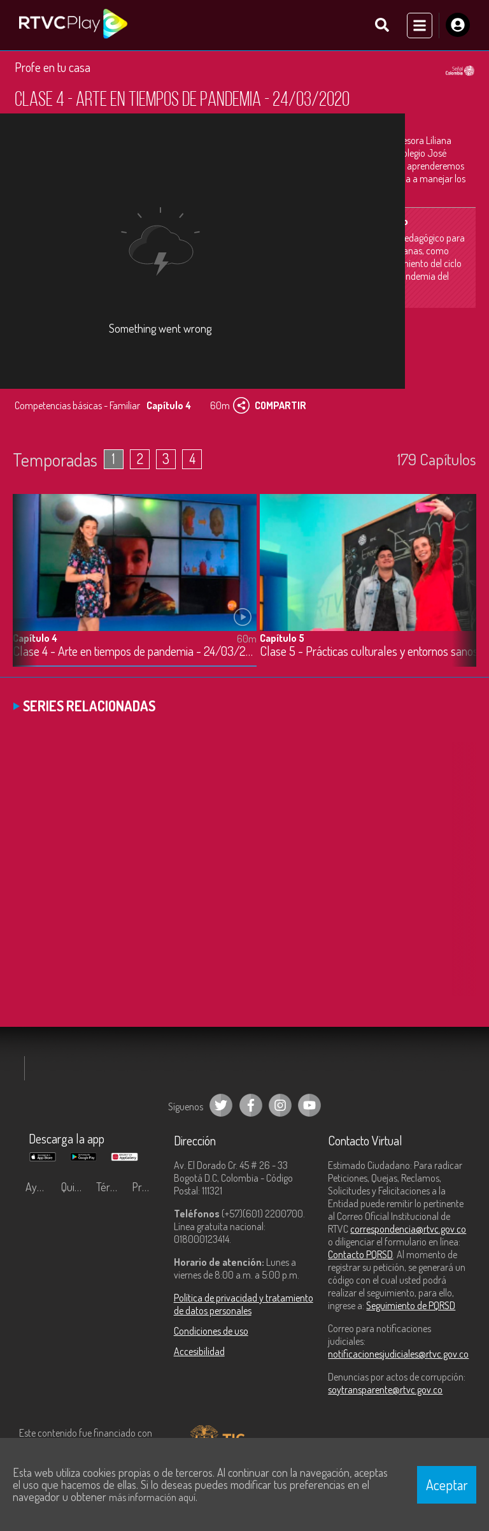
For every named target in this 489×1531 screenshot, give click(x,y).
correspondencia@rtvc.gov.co (408, 1229)
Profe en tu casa (52, 67)
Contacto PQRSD (360, 1254)
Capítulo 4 (35, 637)
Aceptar (447, 1484)
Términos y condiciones (110, 1187)
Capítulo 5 (282, 637)
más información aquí (152, 1497)
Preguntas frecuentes (146, 1187)
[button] (460, 589)
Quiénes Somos (75, 1187)
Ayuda (39, 1187)
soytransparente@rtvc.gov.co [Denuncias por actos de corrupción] (385, 1389)
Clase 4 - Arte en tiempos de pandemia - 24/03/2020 (135, 651)
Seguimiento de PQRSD (410, 1305)
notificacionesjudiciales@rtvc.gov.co (398, 1353)
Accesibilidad (199, 1351)
